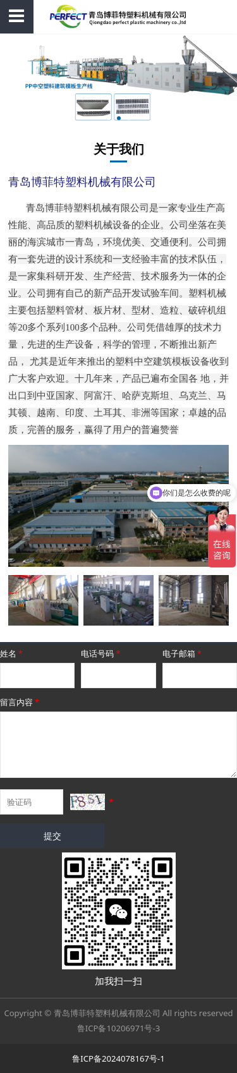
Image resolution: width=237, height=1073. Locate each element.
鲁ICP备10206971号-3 (118, 1028)
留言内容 (20, 702)
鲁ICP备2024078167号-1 (118, 1058)
